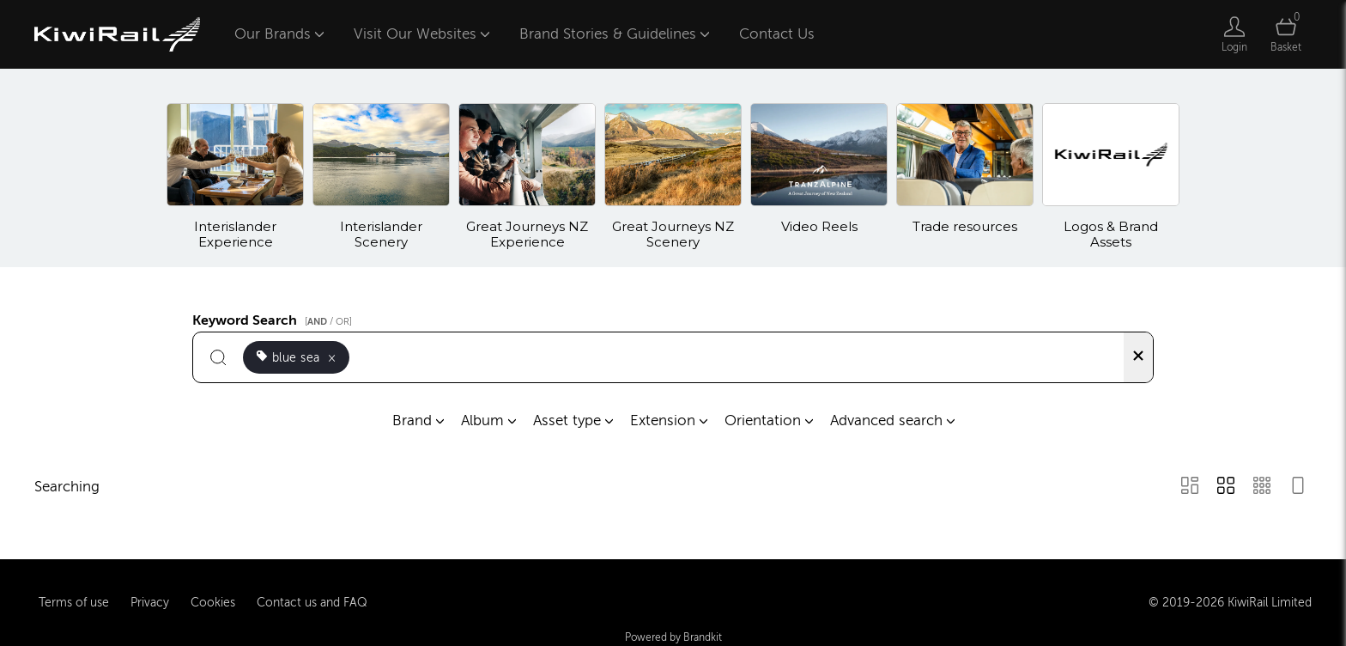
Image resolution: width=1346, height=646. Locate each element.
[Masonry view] (1190, 487)
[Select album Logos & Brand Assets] (1110, 176)
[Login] (1234, 34)
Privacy (149, 601)
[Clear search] (1138, 357)
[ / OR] (328, 321)
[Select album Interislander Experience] (235, 176)
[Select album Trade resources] (965, 176)
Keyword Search (274, 318)
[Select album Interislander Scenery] (381, 176)
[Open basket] (1286, 34)
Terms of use (74, 601)
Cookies (213, 601)
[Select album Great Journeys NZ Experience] (527, 176)
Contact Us (777, 34)
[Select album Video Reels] (819, 176)
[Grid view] (1226, 487)
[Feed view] (1298, 487)
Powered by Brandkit (673, 637)
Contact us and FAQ (312, 601)
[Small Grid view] (1262, 487)
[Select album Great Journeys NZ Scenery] (673, 176)
